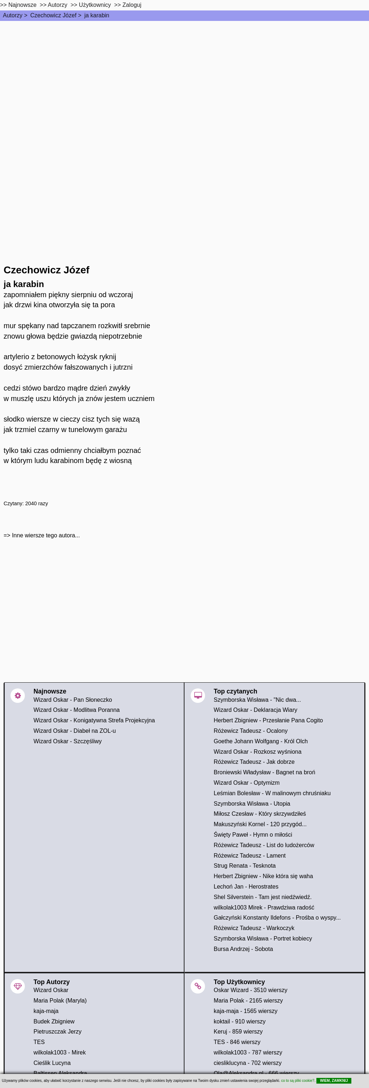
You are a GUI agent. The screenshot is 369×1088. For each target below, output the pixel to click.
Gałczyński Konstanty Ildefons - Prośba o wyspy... (277, 918)
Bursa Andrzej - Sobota (243, 949)
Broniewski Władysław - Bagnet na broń (264, 772)
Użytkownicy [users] (95, 5)
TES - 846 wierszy (237, 1042)
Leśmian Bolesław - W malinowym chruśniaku (272, 793)
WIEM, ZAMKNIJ (334, 1081)
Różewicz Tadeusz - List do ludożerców (264, 845)
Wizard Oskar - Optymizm (247, 783)
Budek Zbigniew (54, 1021)
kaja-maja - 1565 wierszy (245, 1011)
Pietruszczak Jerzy (57, 1031)
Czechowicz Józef (53, 15)
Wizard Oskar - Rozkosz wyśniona (258, 752)
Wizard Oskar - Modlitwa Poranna (77, 710)
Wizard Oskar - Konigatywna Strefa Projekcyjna (94, 720)
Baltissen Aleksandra (60, 1073)
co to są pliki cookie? (297, 1081)
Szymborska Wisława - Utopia (252, 804)
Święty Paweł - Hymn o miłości (253, 835)
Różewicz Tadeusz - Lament (250, 856)
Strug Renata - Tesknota (245, 866)
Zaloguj (132, 5)
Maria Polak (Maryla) (60, 1000)
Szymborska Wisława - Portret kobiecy (263, 938)
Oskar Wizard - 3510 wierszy (251, 990)
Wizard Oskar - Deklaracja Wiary (255, 710)
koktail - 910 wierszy (240, 1021)
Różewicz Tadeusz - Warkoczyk (254, 928)
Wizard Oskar (51, 990)
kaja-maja (46, 1011)
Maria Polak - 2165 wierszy (248, 1000)
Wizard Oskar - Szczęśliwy (68, 741)
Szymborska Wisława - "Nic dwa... (257, 700)
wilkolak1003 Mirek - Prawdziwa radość (264, 907)
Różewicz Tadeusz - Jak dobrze (254, 762)
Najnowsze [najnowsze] (22, 5)
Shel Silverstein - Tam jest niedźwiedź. (263, 897)
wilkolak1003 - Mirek (60, 1052)
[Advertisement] (184, 75)
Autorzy (12, 15)
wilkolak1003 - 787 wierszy (248, 1052)
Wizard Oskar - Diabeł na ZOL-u (75, 731)
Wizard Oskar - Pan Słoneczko (73, 700)
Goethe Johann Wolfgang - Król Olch (261, 741)
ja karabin (96, 15)
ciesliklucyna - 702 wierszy (248, 1063)
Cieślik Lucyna (52, 1063)
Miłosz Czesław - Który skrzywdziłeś (260, 814)
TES (39, 1042)
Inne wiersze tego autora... (46, 535)
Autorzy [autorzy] (57, 5)
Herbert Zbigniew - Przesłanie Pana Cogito (268, 720)
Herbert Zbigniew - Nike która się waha (263, 876)
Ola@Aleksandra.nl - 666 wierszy (256, 1073)
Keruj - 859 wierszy (238, 1031)
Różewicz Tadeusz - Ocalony (251, 731)
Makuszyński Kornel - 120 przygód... (260, 824)
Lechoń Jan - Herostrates (246, 887)
